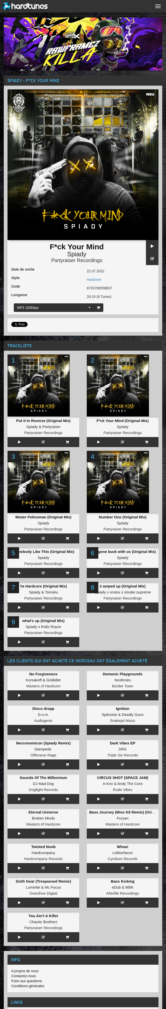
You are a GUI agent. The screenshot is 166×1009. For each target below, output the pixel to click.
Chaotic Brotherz (43, 922)
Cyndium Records (122, 859)
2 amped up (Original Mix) (122, 586)
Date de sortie (23, 269)
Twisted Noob (43, 847)
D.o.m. (43, 714)
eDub (116, 887)
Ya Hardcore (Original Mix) (43, 586)
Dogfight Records (43, 789)
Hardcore (94, 280)
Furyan (123, 818)
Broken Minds (43, 818)
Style (15, 278)
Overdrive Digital (43, 893)
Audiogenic (43, 720)
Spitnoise (109, 714)
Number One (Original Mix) (122, 517)
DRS (123, 749)
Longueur (19, 295)
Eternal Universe (43, 812)
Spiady (76, 254)
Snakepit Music (122, 720)
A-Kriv (108, 783)
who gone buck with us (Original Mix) (122, 551)
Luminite (33, 887)
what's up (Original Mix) (43, 621)
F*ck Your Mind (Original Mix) (123, 421)
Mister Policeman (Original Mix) (43, 517)
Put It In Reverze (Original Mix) (43, 421)
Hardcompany (43, 853)
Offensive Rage (43, 755)
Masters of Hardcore (43, 686)
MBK (129, 887)
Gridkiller (53, 680)
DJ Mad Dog (43, 783)
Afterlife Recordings (122, 893)
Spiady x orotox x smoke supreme (122, 592)
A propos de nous (25, 971)
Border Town (122, 686)
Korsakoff (34, 680)
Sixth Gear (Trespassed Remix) (43, 881)
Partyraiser (51, 427)
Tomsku (51, 592)
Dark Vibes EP (122, 743)
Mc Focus (53, 887)
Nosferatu (122, 680)
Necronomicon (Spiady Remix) (43, 743)
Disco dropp (43, 708)
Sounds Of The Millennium (43, 777)
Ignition (122, 708)
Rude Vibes (122, 789)
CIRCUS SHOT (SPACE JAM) (122, 777)
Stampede (42, 749)
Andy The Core (130, 783)
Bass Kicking (122, 881)
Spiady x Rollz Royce (43, 627)
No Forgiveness (43, 674)
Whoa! (122, 847)
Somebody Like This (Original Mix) (43, 551)
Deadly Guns (133, 714)
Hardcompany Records (43, 859)
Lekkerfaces (123, 853)
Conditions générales (27, 986)
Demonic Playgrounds (122, 674)
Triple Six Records (122, 755)
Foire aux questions (26, 981)
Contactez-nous (23, 976)
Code (15, 286)
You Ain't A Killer (43, 916)
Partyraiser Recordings (76, 260)
